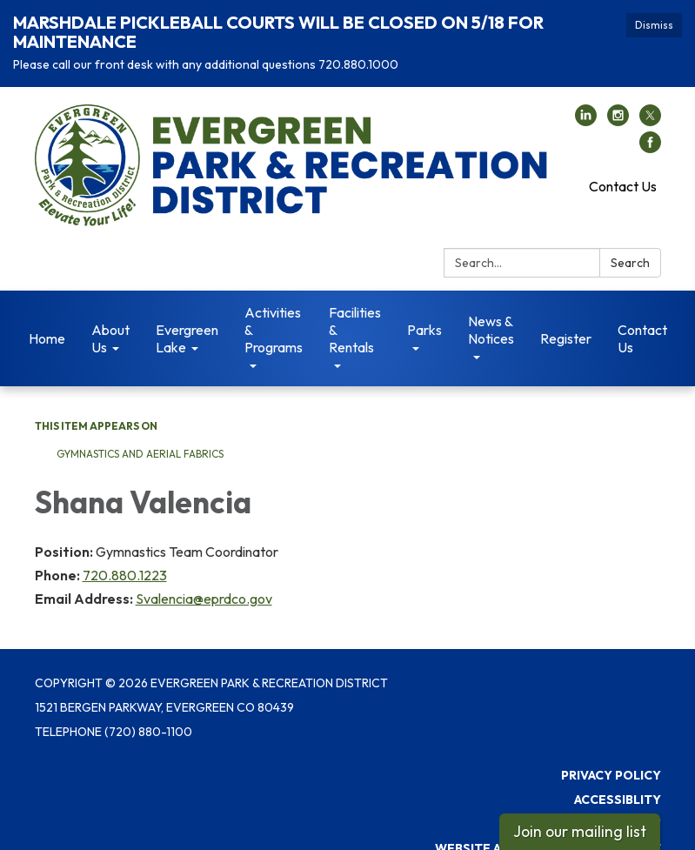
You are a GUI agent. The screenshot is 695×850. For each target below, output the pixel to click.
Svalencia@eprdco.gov (204, 578)
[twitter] (650, 101)
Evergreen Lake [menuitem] (187, 318)
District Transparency (582, 804)
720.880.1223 (125, 555)
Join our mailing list (579, 831)
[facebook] (650, 128)
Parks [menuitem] (424, 309)
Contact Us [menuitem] (642, 318)
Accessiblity (617, 779)
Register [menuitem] (565, 318)
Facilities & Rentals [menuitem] (355, 310)
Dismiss (654, 24)
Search (630, 243)
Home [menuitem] (47, 318)
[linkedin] (586, 101)
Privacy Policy (611, 755)
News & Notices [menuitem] (491, 309)
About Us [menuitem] (110, 318)
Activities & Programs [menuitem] (273, 310)
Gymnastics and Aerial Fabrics (141, 433)
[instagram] (618, 101)
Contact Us (623, 166)
